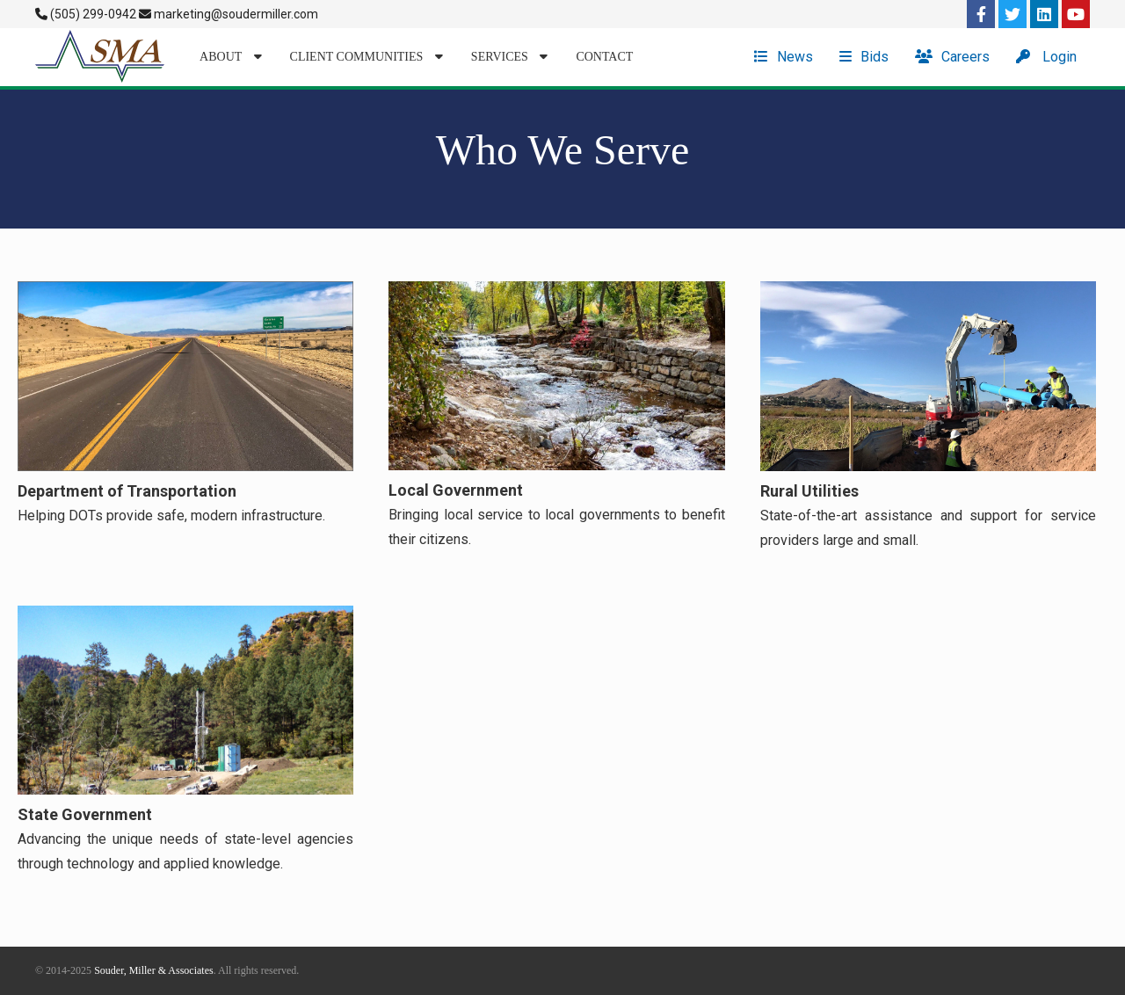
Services (509, 56)
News (783, 56)
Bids (864, 56)
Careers (952, 56)
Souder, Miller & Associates (154, 970)
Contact (604, 56)
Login (1046, 56)
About (230, 56)
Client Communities (366, 56)
